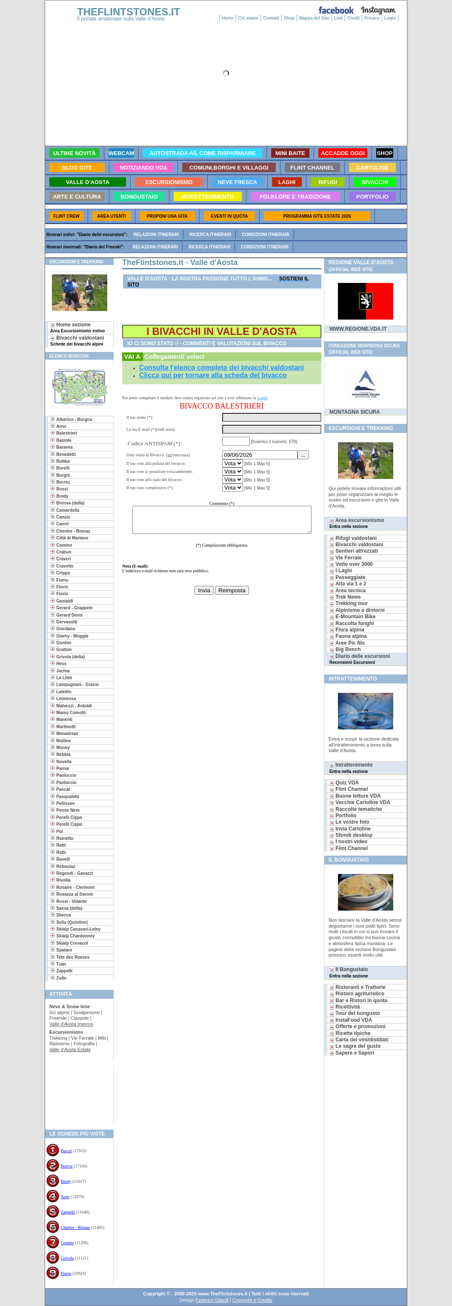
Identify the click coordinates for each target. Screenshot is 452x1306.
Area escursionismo (356, 523)
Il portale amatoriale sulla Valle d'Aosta (121, 19)
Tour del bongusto (354, 1013)
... (304, 455)
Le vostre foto (349, 822)
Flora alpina (346, 630)
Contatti (271, 18)
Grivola (67, 1258)
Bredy (66, 1181)
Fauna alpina (348, 636)
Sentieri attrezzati (353, 551)
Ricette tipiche (349, 1033)
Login (390, 18)
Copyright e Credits (252, 1300)
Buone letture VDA (354, 796)
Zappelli (68, 1212)
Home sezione (77, 327)
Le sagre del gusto (354, 1046)
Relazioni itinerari (156, 234)
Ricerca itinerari (210, 234)
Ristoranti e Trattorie (357, 987)
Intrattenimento (351, 767)
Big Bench (345, 649)
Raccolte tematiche (355, 809)
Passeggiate (347, 577)
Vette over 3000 (351, 564)
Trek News (345, 597)
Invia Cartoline (350, 829)
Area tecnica (347, 591)
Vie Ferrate (345, 558)
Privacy (372, 18)
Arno (65, 1196)
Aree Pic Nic (347, 643)
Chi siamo (248, 18)
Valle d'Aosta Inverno (71, 1023)
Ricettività (344, 1007)
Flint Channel (348, 789)
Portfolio (343, 816)
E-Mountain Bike (352, 617)
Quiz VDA (344, 783)
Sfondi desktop (350, 835)
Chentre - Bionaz (75, 1227)
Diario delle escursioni (359, 659)
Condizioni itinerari (265, 234)
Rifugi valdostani (353, 538)
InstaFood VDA (350, 1020)
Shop (289, 18)
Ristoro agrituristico (356, 994)
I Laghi (340, 571)
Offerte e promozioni (357, 1026)
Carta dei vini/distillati (358, 1040)
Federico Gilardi (212, 1300)
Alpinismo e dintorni (357, 610)
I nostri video (348, 842)
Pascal (66, 1150)
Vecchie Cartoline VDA (359, 802)
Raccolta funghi (351, 623)
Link (338, 18)
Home (228, 18)
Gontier (67, 1242)
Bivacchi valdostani (77, 340)
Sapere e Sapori (351, 1053)
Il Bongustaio (348, 972)
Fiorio (66, 1273)
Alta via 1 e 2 (347, 584)
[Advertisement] (76, 1092)
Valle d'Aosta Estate (70, 1049)
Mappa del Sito (314, 18)
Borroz (67, 1166)
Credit (353, 18)
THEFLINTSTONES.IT (128, 11)
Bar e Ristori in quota (358, 1000)
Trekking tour (348, 603)
